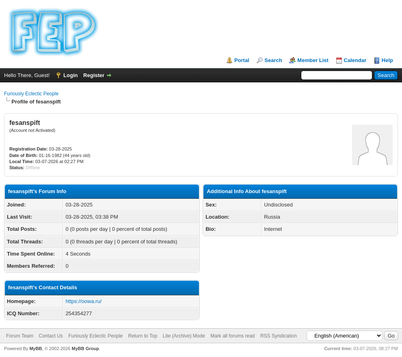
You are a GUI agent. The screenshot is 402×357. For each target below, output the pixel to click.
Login (70, 75)
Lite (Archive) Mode (184, 336)
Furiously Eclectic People (31, 94)
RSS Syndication (278, 336)
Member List (313, 60)
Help (387, 60)
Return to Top (143, 336)
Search (273, 60)
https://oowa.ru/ (83, 301)
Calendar (355, 60)
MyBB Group (85, 348)
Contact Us (51, 336)
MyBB (35, 348)
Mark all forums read (232, 336)
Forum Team (19, 336)
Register (93, 75)
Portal (241, 60)
